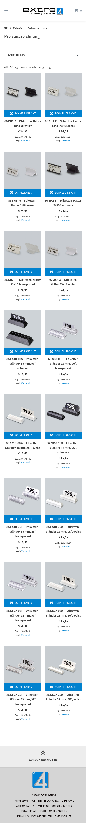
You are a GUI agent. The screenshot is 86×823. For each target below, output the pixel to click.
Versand (25, 140)
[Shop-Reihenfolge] (43, 55)
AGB (33, 800)
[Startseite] (43, 10)
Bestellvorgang (48, 800)
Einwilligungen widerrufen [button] (34, 816)
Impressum (21, 800)
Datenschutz (63, 816)
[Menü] (12, 10)
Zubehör (17, 28)
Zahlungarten (25, 806)
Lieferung (67, 800)
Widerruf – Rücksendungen (55, 806)
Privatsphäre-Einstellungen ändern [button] (44, 811)
